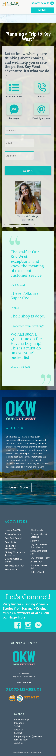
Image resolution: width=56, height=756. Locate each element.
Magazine (19, 722)
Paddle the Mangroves (10, 547)
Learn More (18, 487)
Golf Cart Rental (13, 538)
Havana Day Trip (13, 530)
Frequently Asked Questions (28, 736)
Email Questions (41, 111)
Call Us (42, 89)
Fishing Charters (13, 534)
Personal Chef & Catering (38, 535)
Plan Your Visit (14, 89)
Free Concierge (21, 719)
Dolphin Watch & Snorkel (13, 560)
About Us (18, 729)
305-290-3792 (40, 3)
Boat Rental (11, 542)
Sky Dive (34, 540)
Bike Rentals (11, 569)
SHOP (17, 726)
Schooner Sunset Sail (38, 552)
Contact (18, 732)
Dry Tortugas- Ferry (40, 557)
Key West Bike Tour (14, 565)
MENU (42, 10)
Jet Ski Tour (36, 561)
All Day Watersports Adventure (15, 554)
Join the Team (21, 739)
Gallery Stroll (37, 572)
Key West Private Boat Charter (38, 546)
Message (14, 111)
